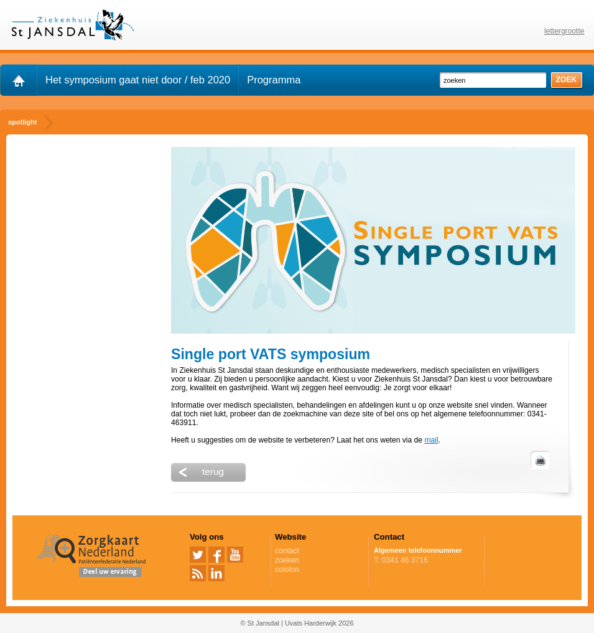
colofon (287, 569)
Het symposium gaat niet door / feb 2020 (137, 79)
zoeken (287, 560)
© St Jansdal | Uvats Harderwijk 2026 (296, 623)
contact (287, 550)
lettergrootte (564, 31)
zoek (566, 79)
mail (431, 440)
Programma (273, 79)
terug (213, 471)
